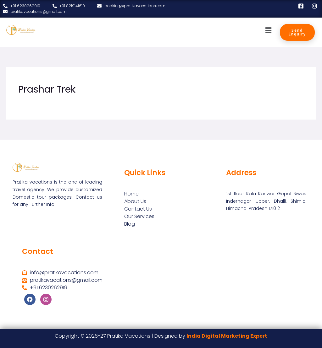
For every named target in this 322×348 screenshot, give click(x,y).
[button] (268, 30)
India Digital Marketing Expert (226, 336)
